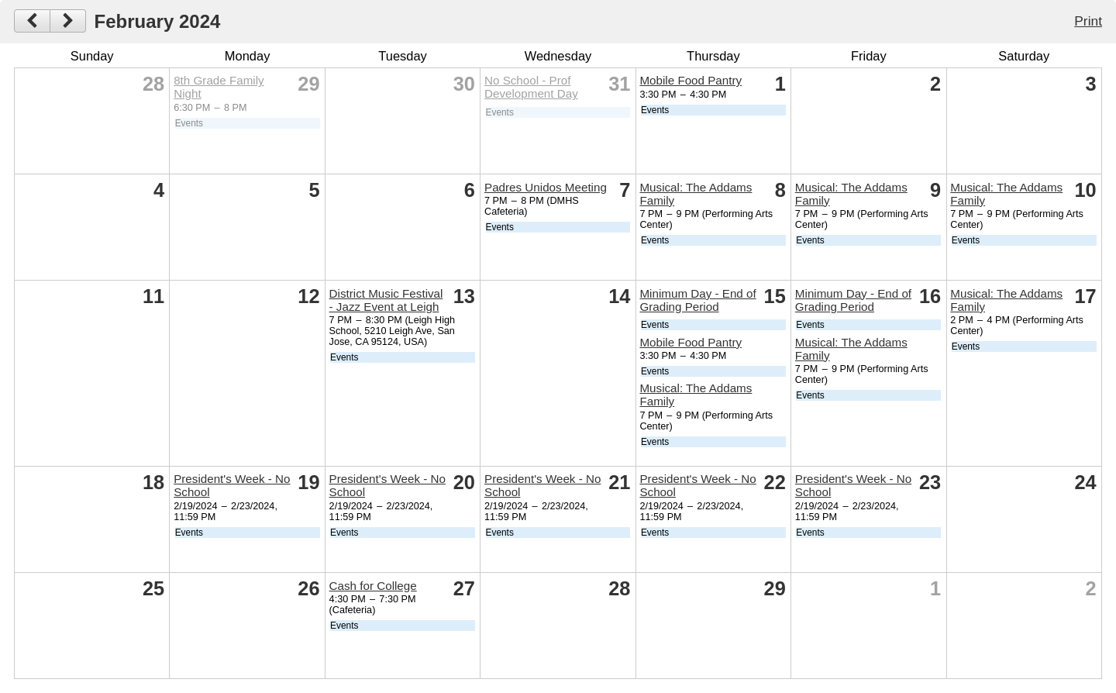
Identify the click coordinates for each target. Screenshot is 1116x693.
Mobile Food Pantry (690, 80)
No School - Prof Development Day (531, 87)
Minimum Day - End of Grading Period (697, 300)
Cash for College (373, 585)
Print (1088, 21)
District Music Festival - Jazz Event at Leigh (386, 300)
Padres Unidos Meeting (545, 187)
